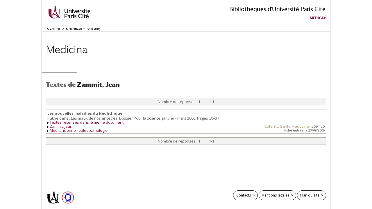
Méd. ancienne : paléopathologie (79, 130)
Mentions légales (275, 195)
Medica (317, 18)
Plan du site (309, 195)
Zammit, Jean (61, 126)
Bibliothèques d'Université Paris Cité (277, 9)
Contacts (243, 195)
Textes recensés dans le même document (87, 122)
